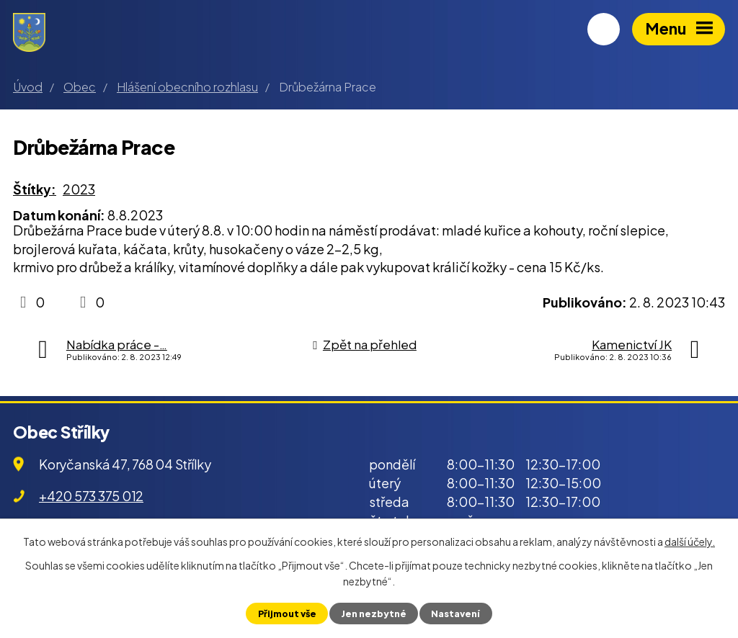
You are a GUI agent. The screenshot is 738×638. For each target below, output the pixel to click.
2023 (79, 189)
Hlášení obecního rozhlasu (187, 86)
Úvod (28, 86)
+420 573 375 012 (91, 496)
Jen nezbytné (373, 613)
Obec (79, 86)
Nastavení (455, 613)
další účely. (689, 541)
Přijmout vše (287, 613)
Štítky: (34, 189)
